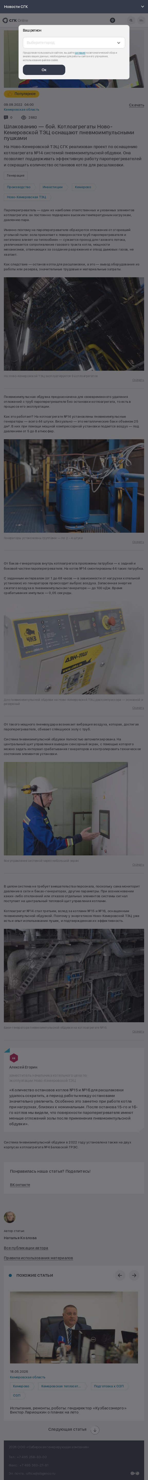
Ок (44, 70)
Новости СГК (75, 6)
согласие (80, 52)
